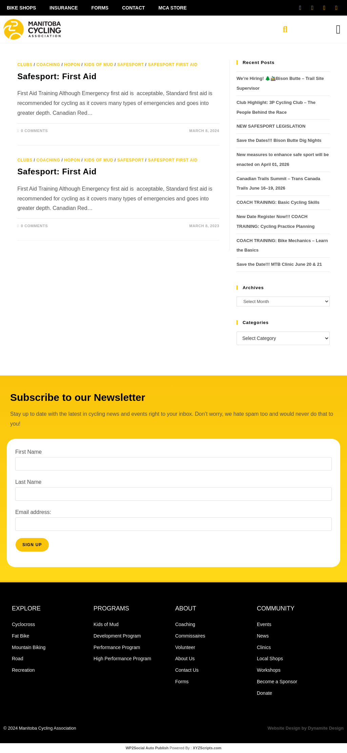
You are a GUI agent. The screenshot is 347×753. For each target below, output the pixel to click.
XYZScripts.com (207, 748)
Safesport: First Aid (57, 76)
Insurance (63, 7)
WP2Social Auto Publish (147, 748)
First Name (28, 452)
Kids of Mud (98, 64)
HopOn (72, 64)
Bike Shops (21, 7)
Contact (133, 7)
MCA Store (173, 7)
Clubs (24, 64)
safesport (130, 64)
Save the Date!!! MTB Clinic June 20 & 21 (279, 264)
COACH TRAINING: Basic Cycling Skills (278, 202)
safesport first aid (172, 64)
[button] (285, 29)
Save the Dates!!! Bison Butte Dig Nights (280, 140)
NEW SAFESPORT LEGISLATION (271, 126)
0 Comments (34, 131)
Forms (100, 7)
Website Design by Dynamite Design (306, 728)
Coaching (48, 64)
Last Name (28, 482)
